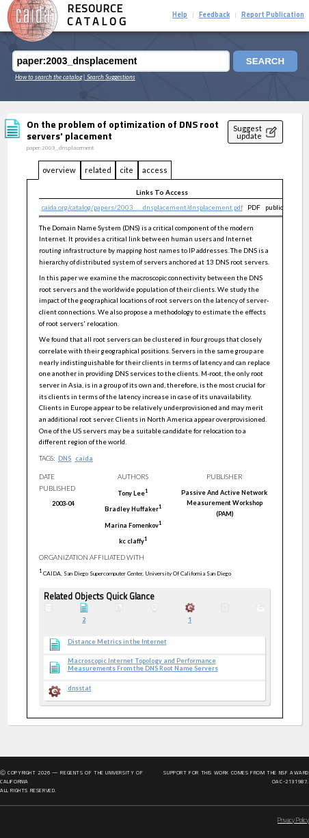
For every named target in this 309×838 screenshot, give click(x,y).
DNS (64, 458)
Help (179, 15)
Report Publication (272, 15)
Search (265, 61)
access (154, 169)
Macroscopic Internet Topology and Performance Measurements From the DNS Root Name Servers (143, 665)
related (98, 169)
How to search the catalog (48, 77)
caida (84, 458)
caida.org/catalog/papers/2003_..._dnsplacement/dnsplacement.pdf (142, 207)
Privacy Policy (293, 820)
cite (126, 169)
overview (59, 169)
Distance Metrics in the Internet (117, 641)
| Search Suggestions (109, 77)
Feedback (214, 15)
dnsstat (80, 688)
